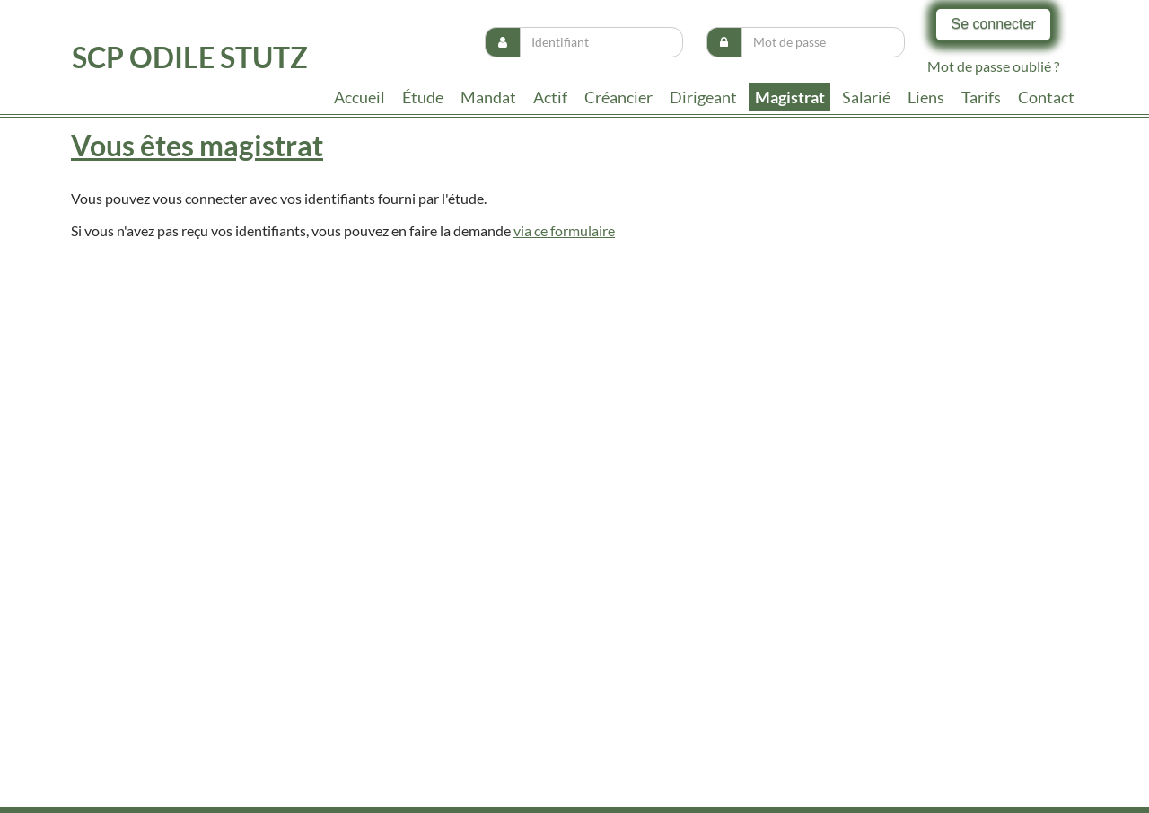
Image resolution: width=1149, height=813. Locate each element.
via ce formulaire (564, 230)
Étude (422, 97)
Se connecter (993, 23)
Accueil (359, 97)
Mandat (488, 97)
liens (926, 97)
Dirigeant (703, 97)
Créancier (618, 97)
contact (1046, 97)
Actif (550, 97)
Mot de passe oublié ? (993, 66)
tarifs (981, 97)
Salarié (866, 97)
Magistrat (790, 97)
